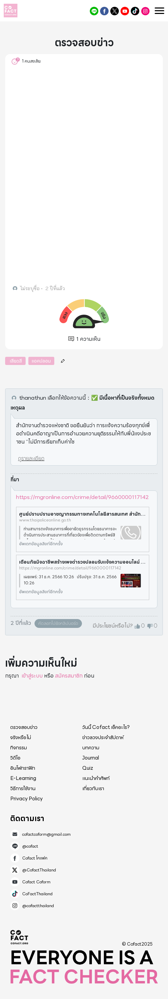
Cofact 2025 (19, 937)
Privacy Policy (26, 799)
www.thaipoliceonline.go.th (45, 520)
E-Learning (23, 778)
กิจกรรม (18, 748)
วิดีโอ (15, 758)
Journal (90, 758)
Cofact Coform (125, 11)
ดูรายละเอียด (31, 458)
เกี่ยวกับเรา (93, 788)
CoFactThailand (135, 11)
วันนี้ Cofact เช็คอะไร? (106, 727)
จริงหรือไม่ (20, 737)
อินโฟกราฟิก (22, 768)
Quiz (87, 768)
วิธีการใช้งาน (23, 788)
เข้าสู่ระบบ (32, 675)
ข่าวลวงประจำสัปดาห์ (103, 737)
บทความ (90, 748)
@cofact (94, 11)
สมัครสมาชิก (69, 675)
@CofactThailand (114, 11)
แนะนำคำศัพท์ (96, 778)
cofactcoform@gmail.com (46, 834)
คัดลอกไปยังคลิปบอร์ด (58, 623)
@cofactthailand (145, 11)
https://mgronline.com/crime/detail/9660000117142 (82, 497)
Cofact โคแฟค (104, 11)
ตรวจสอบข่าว (24, 727)
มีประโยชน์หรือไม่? (113, 626)
